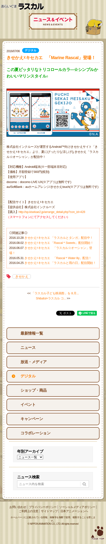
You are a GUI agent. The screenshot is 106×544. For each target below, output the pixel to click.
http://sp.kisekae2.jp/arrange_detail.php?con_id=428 (52, 212)
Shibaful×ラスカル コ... (51, 298)
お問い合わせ (17, 507)
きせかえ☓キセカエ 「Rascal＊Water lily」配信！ (58, 258)
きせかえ (21, 276)
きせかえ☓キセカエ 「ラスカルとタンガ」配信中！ (58, 238)
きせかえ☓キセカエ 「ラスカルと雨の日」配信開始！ (60, 263)
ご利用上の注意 (28, 511)
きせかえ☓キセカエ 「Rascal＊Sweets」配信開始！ (58, 243)
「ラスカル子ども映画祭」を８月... (55, 293)
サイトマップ (49, 511)
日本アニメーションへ (74, 511)
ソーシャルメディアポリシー (77, 507)
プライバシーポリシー (43, 507)
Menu (100, 6)
